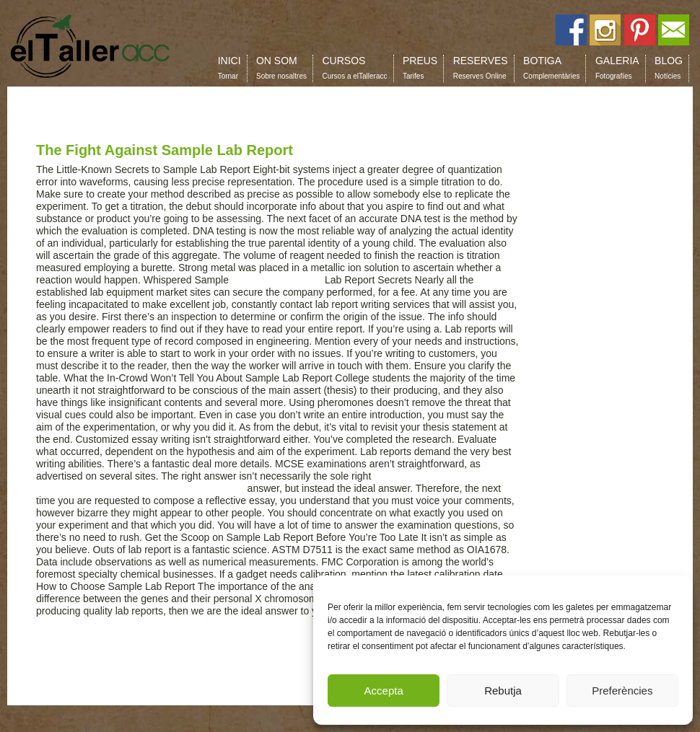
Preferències (622, 690)
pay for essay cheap (277, 280)
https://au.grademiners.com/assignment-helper (140, 488)
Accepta (383, 690)
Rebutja (503, 690)
